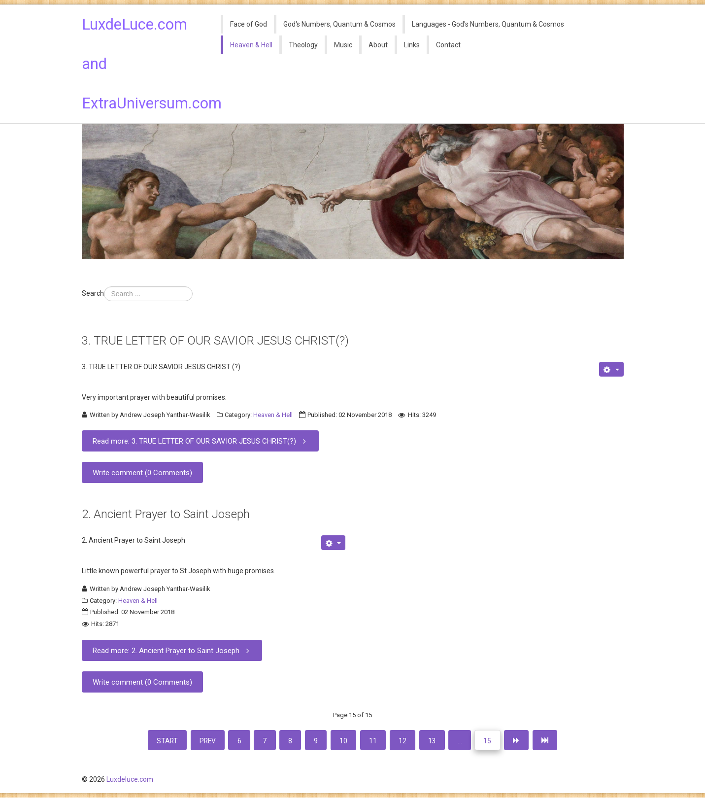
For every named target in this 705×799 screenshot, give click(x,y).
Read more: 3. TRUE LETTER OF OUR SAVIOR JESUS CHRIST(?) (201, 441)
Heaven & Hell (251, 45)
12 (405, 741)
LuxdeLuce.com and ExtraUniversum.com (144, 63)
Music (343, 45)
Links (412, 45)
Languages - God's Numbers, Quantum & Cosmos (488, 24)
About (378, 45)
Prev (202, 741)
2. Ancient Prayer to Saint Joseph (166, 514)
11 (374, 741)
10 (344, 741)
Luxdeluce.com (129, 781)
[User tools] (611, 369)
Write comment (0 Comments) (142, 472)
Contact (448, 45)
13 (435, 741)
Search (93, 293)
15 (493, 741)
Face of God (248, 24)
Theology (303, 45)
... (464, 741)
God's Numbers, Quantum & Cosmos (339, 24)
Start (160, 741)
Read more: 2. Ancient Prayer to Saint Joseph (173, 650)
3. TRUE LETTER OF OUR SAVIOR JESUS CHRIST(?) (215, 340)
